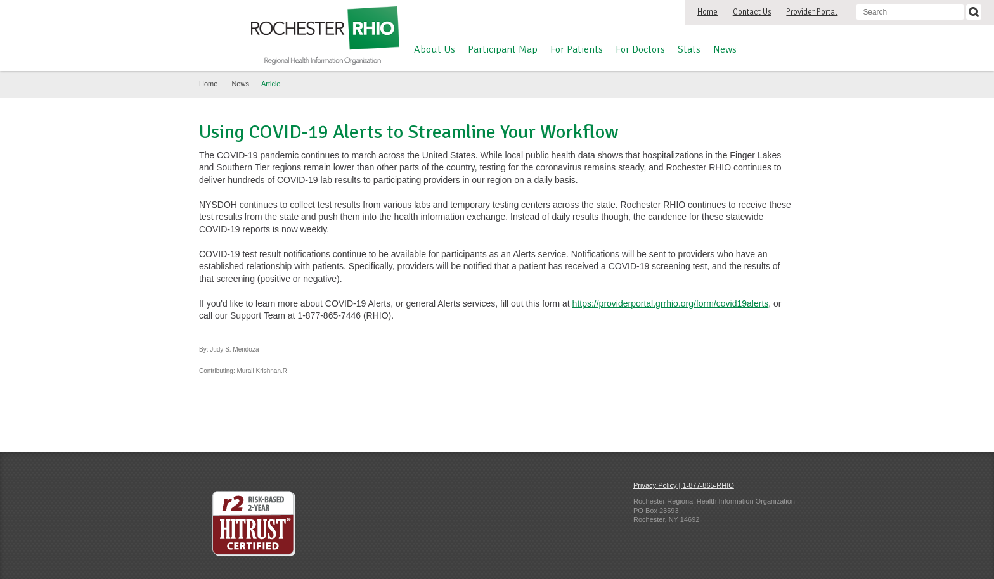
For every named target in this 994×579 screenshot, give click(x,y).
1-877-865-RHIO (707, 485)
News (725, 49)
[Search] (973, 12)
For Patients (576, 49)
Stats (689, 49)
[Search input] (910, 12)
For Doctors (640, 49)
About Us (434, 49)
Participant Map (503, 49)
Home (707, 12)
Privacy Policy (654, 485)
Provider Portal (811, 12)
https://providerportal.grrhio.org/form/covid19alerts (670, 303)
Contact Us (752, 12)
